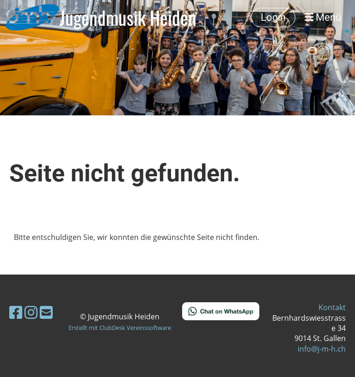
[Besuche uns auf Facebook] (15, 312)
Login (273, 17)
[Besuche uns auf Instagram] (30, 312)
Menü (323, 17)
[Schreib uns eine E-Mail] (46, 312)
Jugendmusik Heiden (128, 17)
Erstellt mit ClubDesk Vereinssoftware (119, 327)
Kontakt (332, 307)
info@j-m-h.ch (322, 349)
